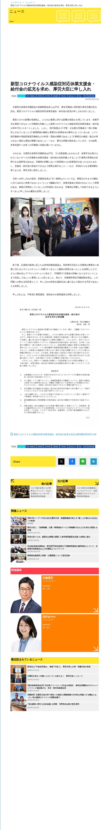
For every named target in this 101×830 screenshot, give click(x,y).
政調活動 (91, 96)
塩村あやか (73, 96)
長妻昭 (40, 96)
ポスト (61, 461)
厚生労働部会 (31, 96)
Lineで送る (83, 461)
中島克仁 (63, 96)
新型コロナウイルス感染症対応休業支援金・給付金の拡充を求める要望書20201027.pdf (55, 434)
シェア (72, 461)
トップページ (16, 2)
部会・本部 (82, 96)
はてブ (93, 461)
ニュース (29, 2)
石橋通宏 (55, 96)
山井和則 (47, 96)
